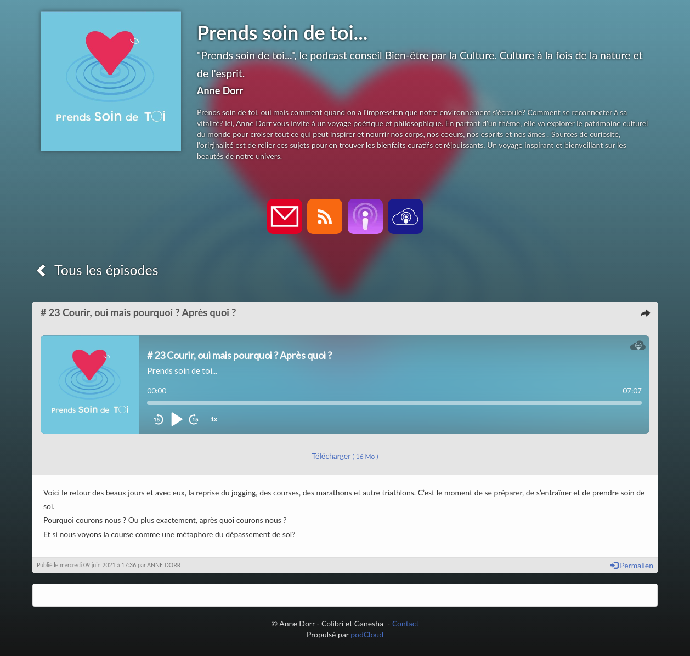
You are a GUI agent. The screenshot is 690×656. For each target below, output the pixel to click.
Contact (405, 623)
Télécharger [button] (345, 455)
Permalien (631, 565)
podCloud (366, 634)
